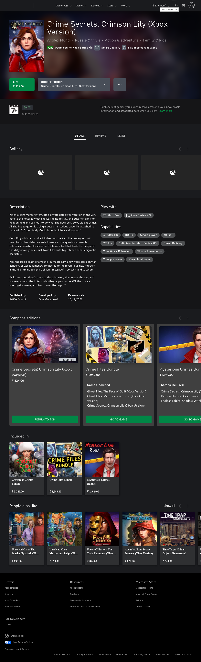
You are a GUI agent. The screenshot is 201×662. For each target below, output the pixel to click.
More (124, 5)
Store (110, 5)
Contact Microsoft (62, 654)
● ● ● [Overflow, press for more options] (120, 84)
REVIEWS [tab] (100, 135)
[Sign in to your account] (191, 5)
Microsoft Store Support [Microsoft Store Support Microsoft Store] (147, 594)
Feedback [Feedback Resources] (74, 594)
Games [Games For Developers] (8, 624)
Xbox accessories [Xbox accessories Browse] (13, 606)
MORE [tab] (121, 135)
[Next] (188, 149)
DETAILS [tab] (80, 135)
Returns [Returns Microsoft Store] (139, 600)
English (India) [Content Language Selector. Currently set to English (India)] (17, 635)
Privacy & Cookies (85, 654)
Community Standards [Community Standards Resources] (80, 600)
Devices (95, 5)
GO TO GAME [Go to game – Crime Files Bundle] (118, 419)
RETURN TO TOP (45, 419)
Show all (169, 505)
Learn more (165, 111)
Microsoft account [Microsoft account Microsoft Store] (144, 587)
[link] (26, 468)
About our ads (162, 654)
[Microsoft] (18, 5)
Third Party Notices (141, 654)
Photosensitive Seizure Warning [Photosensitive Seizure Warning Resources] (85, 606)
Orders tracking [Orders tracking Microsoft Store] (143, 606)
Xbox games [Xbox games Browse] (10, 594)
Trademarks (121, 654)
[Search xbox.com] (175, 5)
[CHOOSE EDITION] (74, 84)
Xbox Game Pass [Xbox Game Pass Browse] (12, 600)
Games (80, 5)
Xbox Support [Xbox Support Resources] (76, 587)
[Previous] (180, 149)
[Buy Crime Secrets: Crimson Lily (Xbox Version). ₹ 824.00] (22, 84)
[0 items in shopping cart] (183, 5)
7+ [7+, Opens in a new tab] (27, 107)
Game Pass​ (62, 5)
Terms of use (105, 654)
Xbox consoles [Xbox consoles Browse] (11, 587)
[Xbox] (44, 5)
